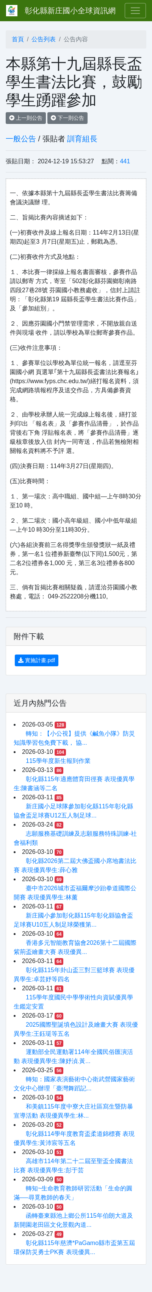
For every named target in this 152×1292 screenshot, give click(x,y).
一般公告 (21, 139)
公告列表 (43, 39)
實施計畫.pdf (36, 660)
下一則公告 (67, 118)
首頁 (18, 39)
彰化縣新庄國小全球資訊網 (70, 10)
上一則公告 (25, 118)
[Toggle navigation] (135, 10)
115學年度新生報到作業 (58, 761)
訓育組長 (82, 139)
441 (125, 161)
